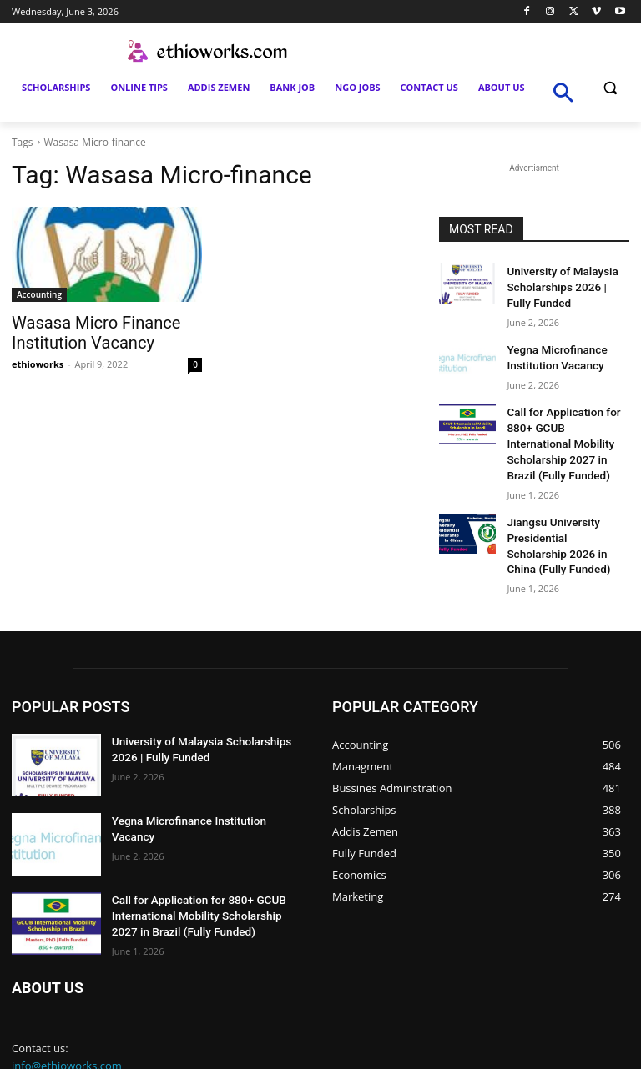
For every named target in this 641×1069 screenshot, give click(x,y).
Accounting (39, 294)
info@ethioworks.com (67, 1025)
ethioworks (37, 360)
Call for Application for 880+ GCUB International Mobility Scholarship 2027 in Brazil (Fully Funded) (205, 874)
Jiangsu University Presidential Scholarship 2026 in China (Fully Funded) (561, 509)
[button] (609, 88)
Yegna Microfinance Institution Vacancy (201, 780)
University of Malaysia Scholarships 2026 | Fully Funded (562, 284)
